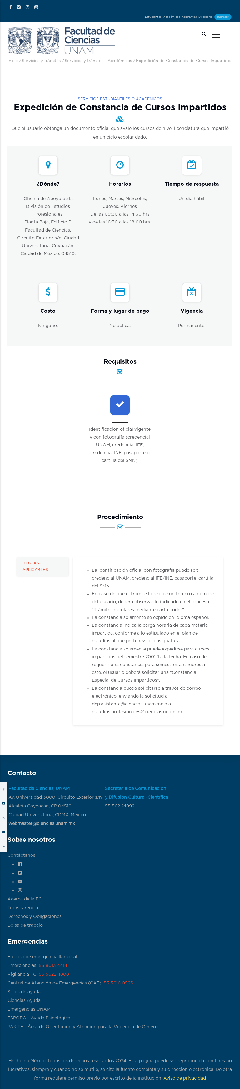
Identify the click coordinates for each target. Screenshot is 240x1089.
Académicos (171, 17)
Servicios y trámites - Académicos (98, 61)
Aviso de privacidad (184, 1078)
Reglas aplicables (35, 566)
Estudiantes (153, 17)
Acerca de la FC (25, 899)
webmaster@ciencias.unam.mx (41, 824)
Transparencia (23, 908)
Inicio (13, 61)
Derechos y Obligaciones (35, 917)
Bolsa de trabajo (25, 925)
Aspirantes (189, 17)
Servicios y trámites (41, 61)
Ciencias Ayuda (24, 1000)
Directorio (205, 17)
